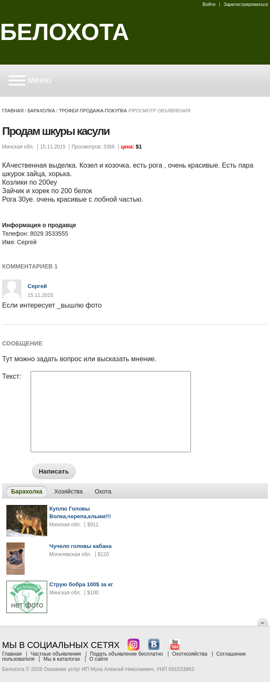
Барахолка (41, 110)
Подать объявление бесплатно (126, 654)
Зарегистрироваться (246, 4)
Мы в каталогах (61, 659)
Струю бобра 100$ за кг (81, 584)
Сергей (37, 286)
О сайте (98, 659)
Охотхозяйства (189, 654)
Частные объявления (56, 654)
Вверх (263, 622)
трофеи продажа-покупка (93, 110)
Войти (209, 4)
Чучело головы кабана (80, 546)
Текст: (11, 376)
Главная (12, 110)
